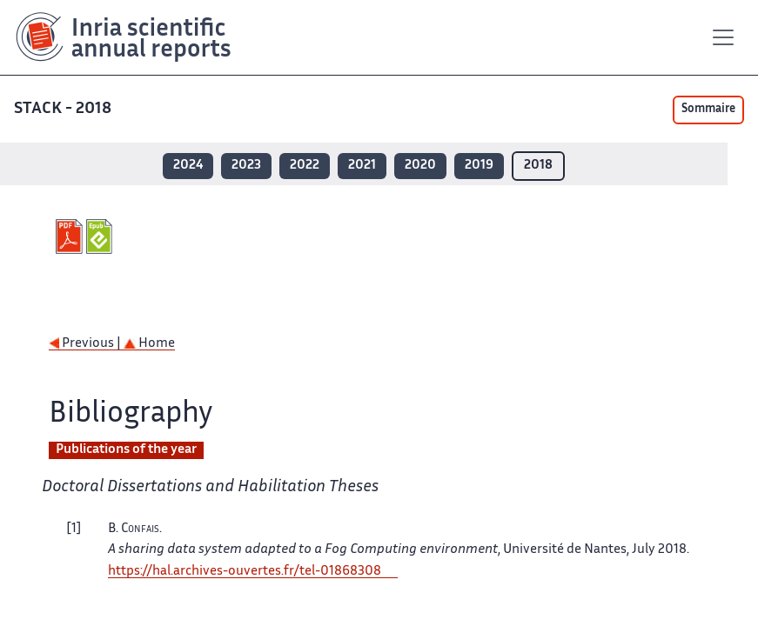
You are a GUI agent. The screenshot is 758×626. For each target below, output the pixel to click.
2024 (188, 165)
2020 (420, 165)
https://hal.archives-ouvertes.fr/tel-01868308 (244, 571)
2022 (304, 165)
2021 (362, 165)
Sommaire (708, 109)
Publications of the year (126, 450)
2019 (479, 165)
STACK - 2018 (64, 109)
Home (149, 344)
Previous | (86, 344)
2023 (246, 165)
